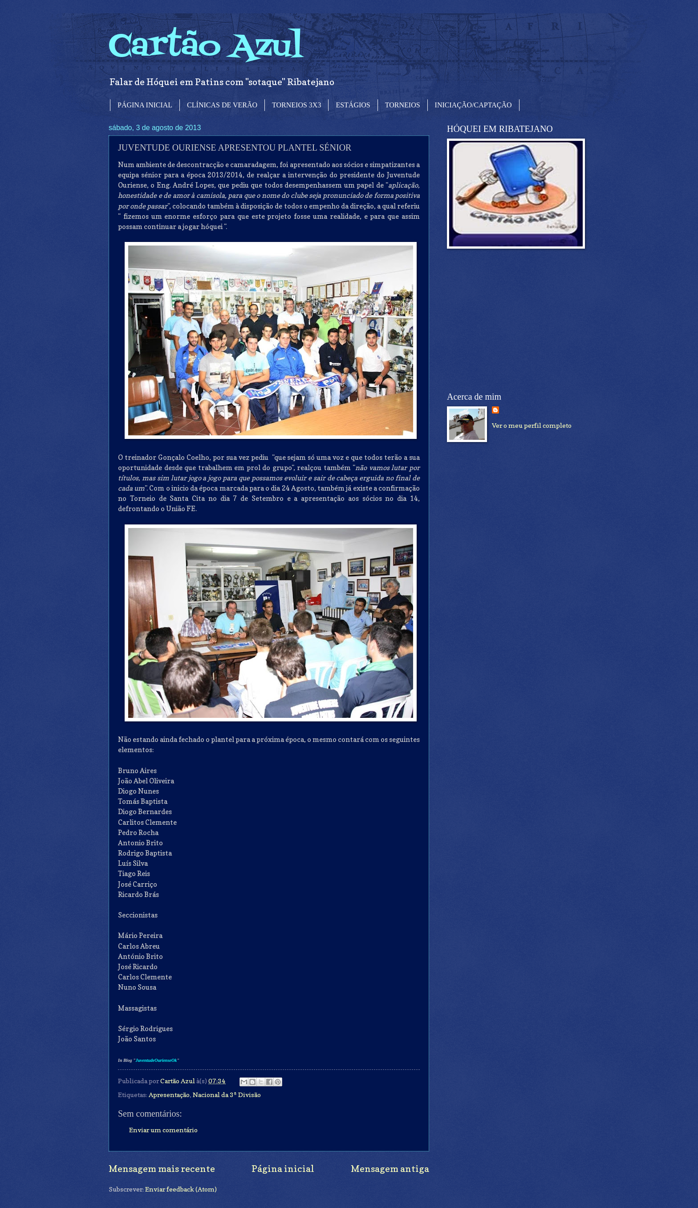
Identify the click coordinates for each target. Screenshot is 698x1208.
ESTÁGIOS (353, 105)
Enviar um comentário (163, 1130)
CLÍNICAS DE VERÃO (222, 105)
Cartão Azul (206, 47)
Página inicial (283, 1168)
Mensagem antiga (390, 1168)
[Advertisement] (513, 320)
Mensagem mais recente (162, 1168)
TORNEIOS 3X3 (296, 105)
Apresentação (169, 1094)
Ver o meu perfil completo (532, 425)
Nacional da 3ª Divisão (227, 1094)
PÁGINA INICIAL (145, 105)
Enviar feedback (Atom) (181, 1189)
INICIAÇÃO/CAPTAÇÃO (473, 105)
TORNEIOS (402, 105)
